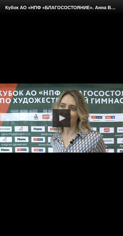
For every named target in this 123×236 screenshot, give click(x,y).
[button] (61, 118)
